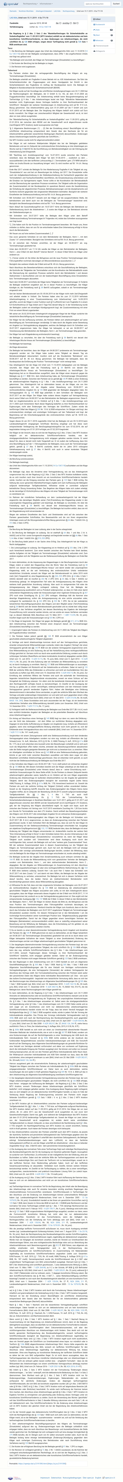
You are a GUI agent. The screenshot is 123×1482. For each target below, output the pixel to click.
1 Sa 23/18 (82, 1231)
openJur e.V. (110, 1478)
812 (57, 1245)
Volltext (96, 19)
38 (23, 149)
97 (64, 1446)
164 (11, 859)
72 (43, 1450)
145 (64, 379)
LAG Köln (13, 18)
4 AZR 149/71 (49, 1209)
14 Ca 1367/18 (45, 27)
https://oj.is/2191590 (57, 1464)
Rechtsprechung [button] (30, 4)
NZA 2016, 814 (73, 1366)
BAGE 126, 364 (68, 1023)
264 (42, 579)
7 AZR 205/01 (59, 1270)
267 (86, 593)
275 (11, 1435)
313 (11, 523)
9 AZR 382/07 (49, 1023)
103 (26, 1443)
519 (39, 538)
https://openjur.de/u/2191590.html (32, 1464)
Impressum (45, 1478)
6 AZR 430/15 (67, 673)
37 (27, 447)
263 (56, 576)
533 (60, 576)
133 (86, 667)
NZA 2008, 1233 (78, 1310)
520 (43, 538)
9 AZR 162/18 (70, 984)
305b (11, 1018)
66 (76, 535)
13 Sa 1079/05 (54, 1225)
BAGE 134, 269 (15, 701)
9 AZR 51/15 (37, 659)
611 (24, 376)
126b (22, 1344)
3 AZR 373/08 (70, 698)
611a (77, 621)
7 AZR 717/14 (32, 706)
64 (69, 520)
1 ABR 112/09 (69, 615)
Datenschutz (56, 1478)
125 (79, 42)
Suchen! (116, 4)
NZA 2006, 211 (58, 1222)
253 (71, 548)
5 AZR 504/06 (78, 1021)
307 (63, 1032)
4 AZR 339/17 (41, 1174)
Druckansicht (99, 24)
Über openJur (88, 1478)
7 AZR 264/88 (40, 1267)
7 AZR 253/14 (54, 1366)
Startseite (13, 11)
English (98, 1478)
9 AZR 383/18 (52, 987)
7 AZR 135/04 (34, 1222)
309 (38, 409)
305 (36, 965)
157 (48, 664)
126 (26, 42)
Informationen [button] (45, 4)
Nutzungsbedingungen (72, 1478)
